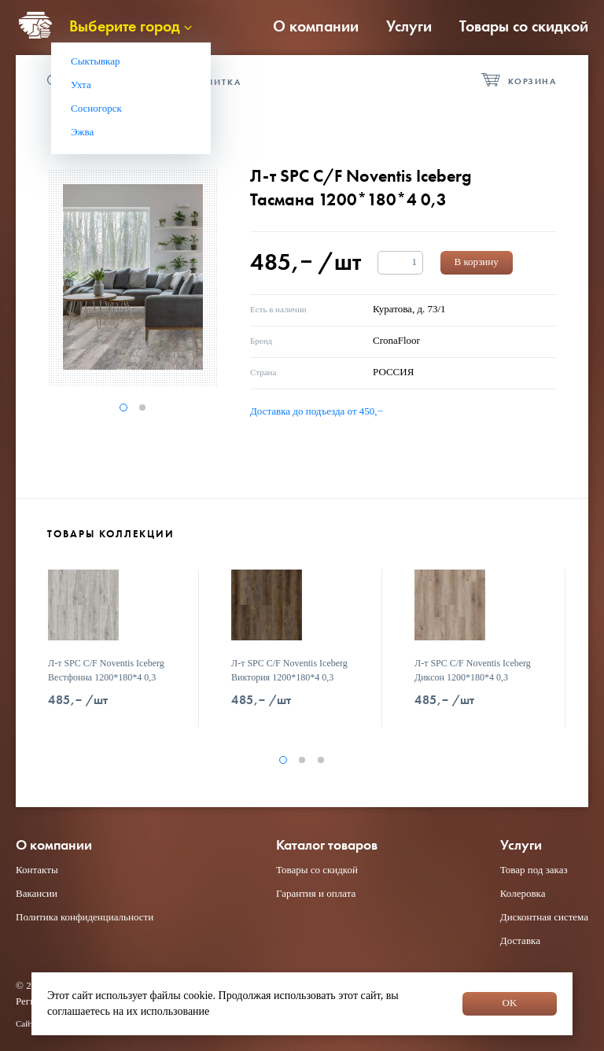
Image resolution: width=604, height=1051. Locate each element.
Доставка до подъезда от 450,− (316, 411)
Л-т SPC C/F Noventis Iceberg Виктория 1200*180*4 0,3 (289, 670)
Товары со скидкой (523, 26)
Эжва (82, 132)
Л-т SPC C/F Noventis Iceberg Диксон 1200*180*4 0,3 (472, 670)
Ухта (81, 84)
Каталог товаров (327, 845)
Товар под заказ (534, 870)
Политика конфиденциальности (84, 917)
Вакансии (36, 893)
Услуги (409, 26)
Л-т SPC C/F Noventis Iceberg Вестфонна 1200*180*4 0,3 (106, 670)
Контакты (37, 870)
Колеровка (523, 893)
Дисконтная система (544, 917)
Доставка (520, 940)
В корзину (477, 261)
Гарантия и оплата (315, 893)
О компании (316, 26)
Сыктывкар (95, 61)
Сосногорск (96, 108)
